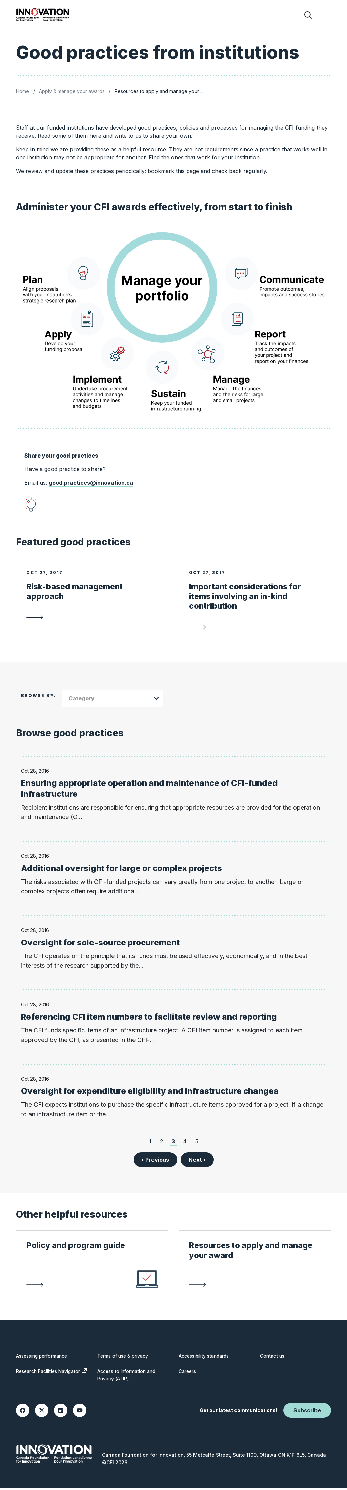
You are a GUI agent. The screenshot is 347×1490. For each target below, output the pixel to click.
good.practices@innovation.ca (91, 482)
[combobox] (112, 699)
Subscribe (307, 1412)
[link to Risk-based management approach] (92, 603)
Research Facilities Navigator (51, 1376)
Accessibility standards (206, 1357)
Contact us (273, 1357)
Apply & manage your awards (72, 91)
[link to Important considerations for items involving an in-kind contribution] (255, 608)
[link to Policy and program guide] (92, 1274)
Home (22, 91)
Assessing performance (44, 1357)
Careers (188, 1373)
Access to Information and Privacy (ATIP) (128, 1376)
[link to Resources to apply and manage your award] (255, 1274)
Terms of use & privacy (124, 1357)
